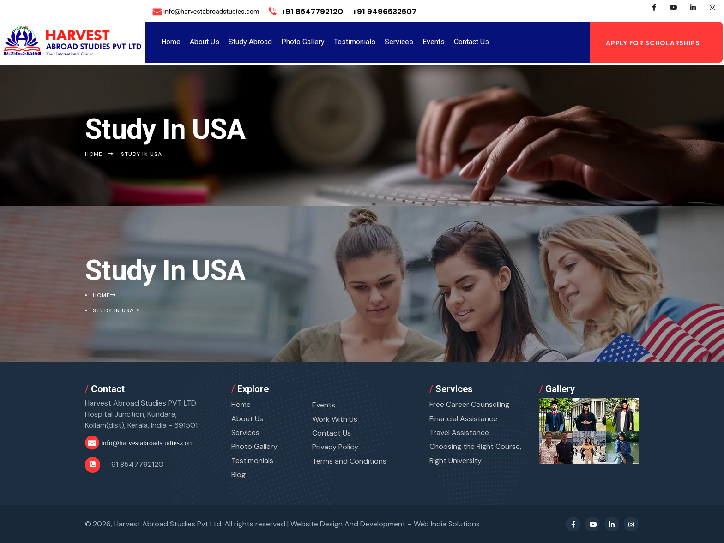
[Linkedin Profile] (693, 11)
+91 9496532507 (384, 11)
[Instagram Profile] (712, 11)
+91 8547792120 (306, 11)
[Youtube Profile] (673, 11)
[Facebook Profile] (654, 11)
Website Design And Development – (385, 524)
